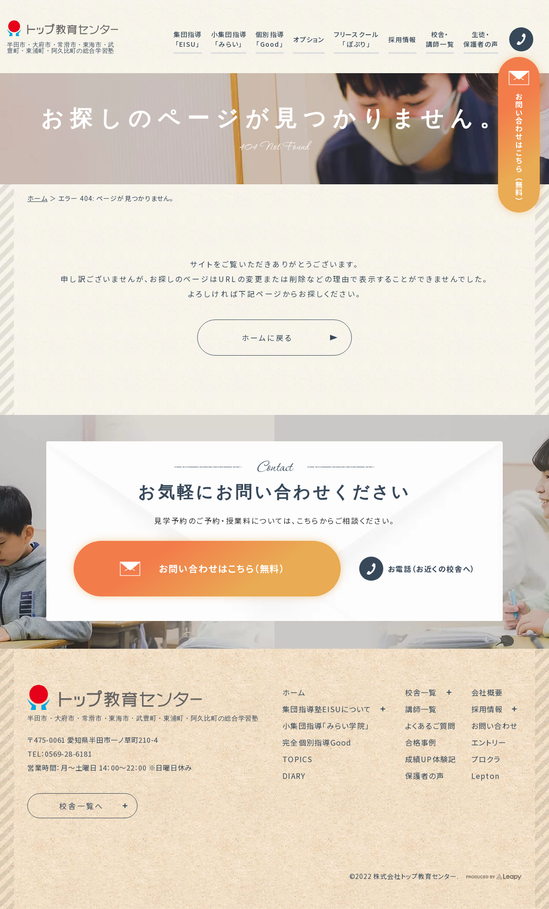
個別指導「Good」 (270, 39)
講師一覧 (421, 709)
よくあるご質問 (430, 725)
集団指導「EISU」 (188, 39)
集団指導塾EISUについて (327, 709)
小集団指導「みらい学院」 (325, 725)
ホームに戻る (267, 337)
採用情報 (402, 39)
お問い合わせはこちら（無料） (519, 138)
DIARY (294, 775)
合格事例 (421, 742)
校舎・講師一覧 (440, 39)
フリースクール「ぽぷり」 (356, 39)
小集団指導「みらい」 (228, 39)
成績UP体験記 (430, 759)
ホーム (37, 198)
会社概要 (487, 692)
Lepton (485, 775)
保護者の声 (424, 775)
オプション (308, 39)
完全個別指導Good (317, 742)
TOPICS (297, 759)
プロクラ (486, 759)
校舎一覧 (421, 692)
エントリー (488, 742)
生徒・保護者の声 (480, 39)
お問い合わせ (494, 725)
